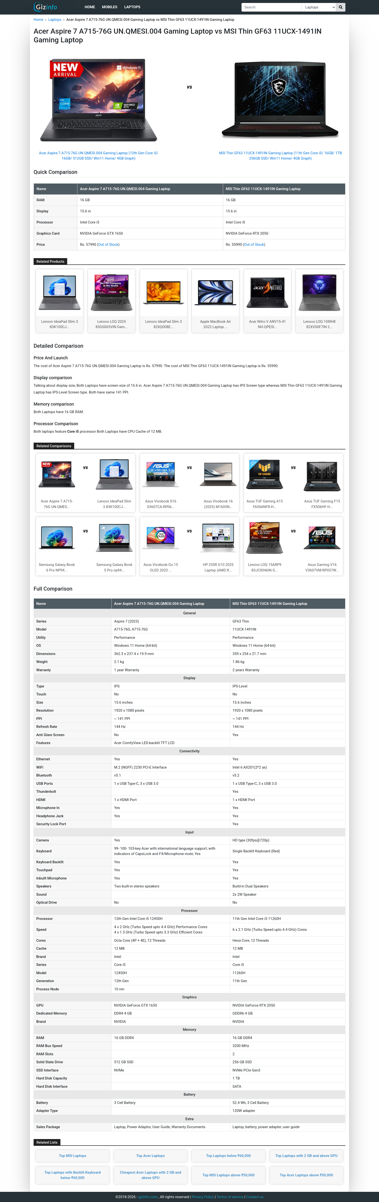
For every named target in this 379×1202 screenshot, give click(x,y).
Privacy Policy (203, 1197)
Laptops (132, 7)
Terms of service (230, 1197)
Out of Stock (108, 244)
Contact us (254, 1197)
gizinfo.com (148, 1197)
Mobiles (109, 7)
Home (90, 7)
